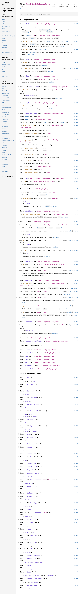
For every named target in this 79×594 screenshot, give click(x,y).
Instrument (31, 454)
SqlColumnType (56, 125)
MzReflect (29, 211)
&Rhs (38, 270)
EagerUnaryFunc (31, 113)
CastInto (33, 398)
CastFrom (27, 401)
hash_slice (27, 198)
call (24, 122)
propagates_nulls (29, 148)
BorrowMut (31, 391)
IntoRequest (32, 467)
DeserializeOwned (34, 579)
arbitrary (26, 49)
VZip (31, 549)
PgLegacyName (40, 119)
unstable (69, 68)
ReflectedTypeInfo (60, 214)
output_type (27, 140)
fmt (24, 79)
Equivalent (34, 426)
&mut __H (52, 192)
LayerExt (30, 470)
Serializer (29, 330)
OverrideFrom (35, 480)
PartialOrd (29, 280)
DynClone (30, 419)
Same (29, 509)
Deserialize (34, 87)
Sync (26, 359)
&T (49, 480)
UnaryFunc (47, 166)
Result (55, 79)
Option (40, 166)
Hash (26, 189)
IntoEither (31, 463)
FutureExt (31, 444)
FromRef (30, 437)
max (24, 231)
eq (24, 264)
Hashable (30, 447)
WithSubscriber (33, 555)
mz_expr (22, 2)
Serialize (29, 322)
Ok (69, 325)
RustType (27, 506)
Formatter (42, 79)
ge (24, 312)
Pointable (31, 493)
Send (26, 356)
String (48, 119)
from (24, 181)
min (24, 240)
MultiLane (27, 552)
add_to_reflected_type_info (33, 214)
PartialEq (29, 261)
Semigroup (37, 513)
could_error (27, 160)
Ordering (65, 225)
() (36, 27)
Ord (26, 222)
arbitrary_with (28, 41)
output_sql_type (29, 125)
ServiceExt (31, 519)
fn (34, 35)
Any (28, 378)
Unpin (27, 362)
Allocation (31, 559)
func (27, 2)
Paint (29, 486)
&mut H (54, 198)
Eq (25, 338)
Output (27, 119)
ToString (30, 529)
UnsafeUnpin (29, 366)
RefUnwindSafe (30, 353)
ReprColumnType (54, 140)
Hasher (33, 192)
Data (29, 565)
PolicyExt (31, 496)
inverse (26, 166)
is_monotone (27, 169)
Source (22, 9)
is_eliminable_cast (30, 172)
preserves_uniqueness (31, 133)
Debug (27, 76)
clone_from (27, 68)
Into (31, 457)
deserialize (27, 90)
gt (24, 306)
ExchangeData (32, 585)
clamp (25, 250)
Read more (61, 46)
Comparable (34, 411)
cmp (24, 225)
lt (24, 291)
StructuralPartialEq (33, 341)
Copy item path (22, 6)
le (24, 298)
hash (24, 192)
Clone (27, 59)
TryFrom (33, 536)
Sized (28, 203)
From (26, 178)
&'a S (44, 513)
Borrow (30, 384)
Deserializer (30, 95)
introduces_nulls (29, 154)
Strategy (28, 35)
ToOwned (30, 522)
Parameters (29, 27)
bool (49, 133)
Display (28, 103)
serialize (26, 325)
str (39, 116)
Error (27, 92)
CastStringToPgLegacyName (48, 24)
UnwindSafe (29, 369)
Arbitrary (29, 24)
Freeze (27, 350)
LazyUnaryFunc (33, 473)
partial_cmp (27, 283)
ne (24, 270)
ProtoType (34, 503)
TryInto (33, 542)
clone (25, 62)
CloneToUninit (33, 404)
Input (27, 116)
